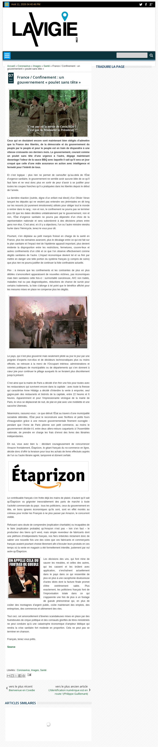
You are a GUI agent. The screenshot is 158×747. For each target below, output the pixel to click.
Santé (43, 670)
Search (150, 55)
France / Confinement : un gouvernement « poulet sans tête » (49, 80)
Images (35, 670)
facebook (145, 4)
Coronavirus (23, 670)
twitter (140, 4)
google (151, 4)
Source (11, 647)
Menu (6, 4)
